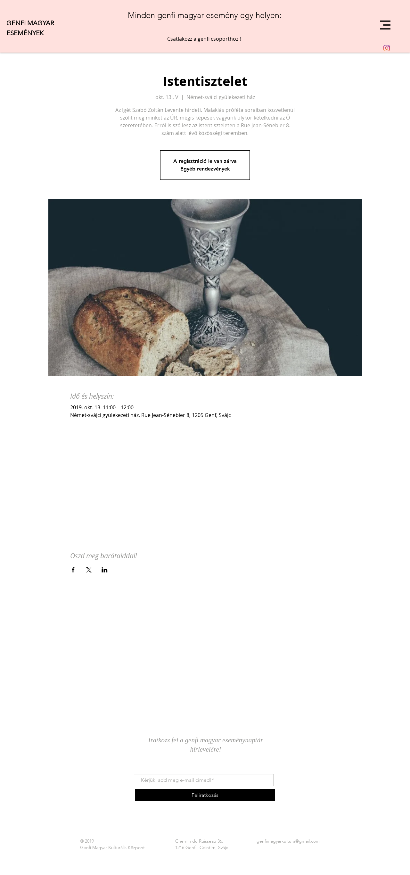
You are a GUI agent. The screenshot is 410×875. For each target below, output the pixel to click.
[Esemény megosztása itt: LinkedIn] (105, 569)
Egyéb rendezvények (205, 169)
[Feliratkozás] (205, 795)
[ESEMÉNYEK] (36, 33)
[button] (385, 25)
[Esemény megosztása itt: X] (89, 569)
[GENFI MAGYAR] (43, 23)
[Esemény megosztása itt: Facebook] (73, 569)
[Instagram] (386, 48)
